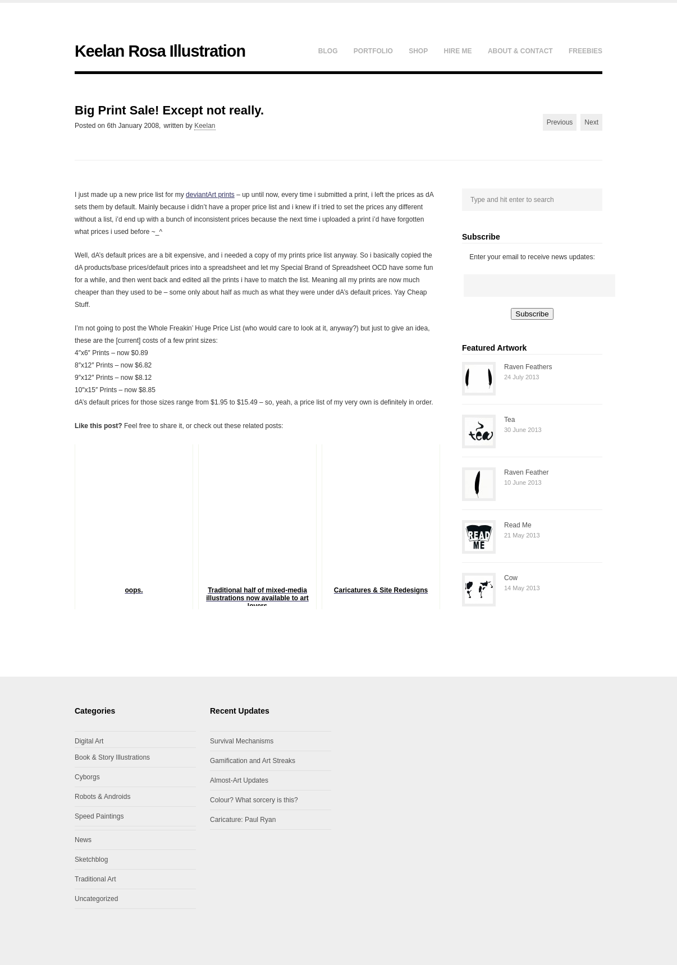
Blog (328, 51)
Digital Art (89, 741)
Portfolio (373, 51)
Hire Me (458, 51)
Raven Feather (526, 472)
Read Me (518, 525)
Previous (560, 122)
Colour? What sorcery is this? (254, 800)
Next (591, 122)
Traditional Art (95, 879)
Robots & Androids (102, 797)
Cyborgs (87, 777)
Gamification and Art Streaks (252, 761)
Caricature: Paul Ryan (243, 820)
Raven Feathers (528, 367)
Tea (509, 420)
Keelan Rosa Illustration (160, 51)
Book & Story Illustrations (112, 757)
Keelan (204, 126)
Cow (511, 578)
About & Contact (520, 51)
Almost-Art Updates (239, 780)
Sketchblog (91, 859)
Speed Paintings (99, 816)
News (83, 840)
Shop (418, 51)
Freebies (585, 51)
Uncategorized (96, 899)
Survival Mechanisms (241, 741)
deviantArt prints (210, 195)
